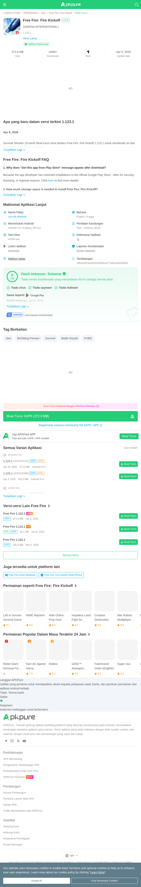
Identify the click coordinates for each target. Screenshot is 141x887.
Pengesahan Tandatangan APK (21, 764)
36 (78, 239)
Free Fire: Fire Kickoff (60, 13)
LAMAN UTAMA (11, 13)
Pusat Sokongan (12, 844)
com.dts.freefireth (17, 216)
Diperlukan (13, 250)
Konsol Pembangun (14, 792)
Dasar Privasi (84, 862)
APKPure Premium (14, 776)
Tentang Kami (11, 826)
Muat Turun (129, 436)
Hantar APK (10, 804)
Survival (50, 338)
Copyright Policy (101, 862)
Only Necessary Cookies (104, 880)
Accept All (36, 880)
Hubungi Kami (11, 832)
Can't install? (131, 447)
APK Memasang (12, 758)
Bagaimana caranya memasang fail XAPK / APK (70, 425)
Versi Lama (30, 38)
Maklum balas (16, 258)
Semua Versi (70, 555)
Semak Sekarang (86, 250)
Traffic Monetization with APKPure (23, 810)
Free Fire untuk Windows (20, 575)
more (91, 216)
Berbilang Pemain (28, 338)
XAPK (66, 20)
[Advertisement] (70, 88)
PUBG (88, 338)
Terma (115, 862)
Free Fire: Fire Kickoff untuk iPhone (61, 575)
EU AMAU (126, 862)
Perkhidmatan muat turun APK (20, 770)
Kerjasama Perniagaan (16, 838)
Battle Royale (69, 338)
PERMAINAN (31, 13)
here (51, 180)
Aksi (43, 13)
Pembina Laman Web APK (18, 798)
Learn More (97, 872)
